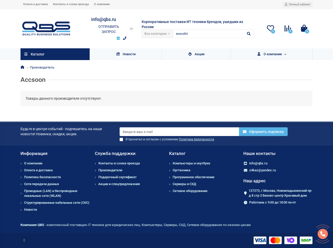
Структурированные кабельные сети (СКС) (56, 203)
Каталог (177, 153)
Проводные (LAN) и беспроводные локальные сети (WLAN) (50, 193)
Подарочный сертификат (117, 177)
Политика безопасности (42, 177)
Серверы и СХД (184, 184)
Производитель (42, 67)
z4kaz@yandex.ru (262, 170)
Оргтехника (181, 170)
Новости (126, 54)
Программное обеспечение (193, 177)
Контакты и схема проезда (71, 4)
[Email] (179, 131)
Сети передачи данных (41, 184)
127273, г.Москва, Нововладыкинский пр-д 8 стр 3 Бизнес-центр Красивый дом (280, 193)
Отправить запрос (108, 29)
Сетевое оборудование (190, 191)
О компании (102, 4)
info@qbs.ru (258, 163)
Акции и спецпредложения (119, 184)
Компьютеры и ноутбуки (191, 163)
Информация (33, 153)
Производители (110, 170)
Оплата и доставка (35, 4)
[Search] (213, 33)
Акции (196, 54)
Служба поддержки (115, 153)
